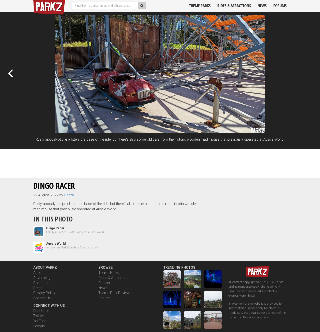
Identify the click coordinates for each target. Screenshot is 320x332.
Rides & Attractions (113, 278)
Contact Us (42, 298)
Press (37, 288)
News (262, 5)
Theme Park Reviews (114, 293)
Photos (104, 283)
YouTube (40, 321)
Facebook (41, 311)
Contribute (41, 283)
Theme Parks (200, 5)
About (38, 273)
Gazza (69, 195)
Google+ (40, 326)
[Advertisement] (160, 163)
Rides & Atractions (234, 5)
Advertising (41, 278)
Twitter (38, 316)
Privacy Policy (44, 293)
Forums (280, 5)
